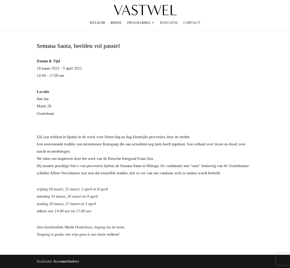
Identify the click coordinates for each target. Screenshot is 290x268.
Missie (116, 22)
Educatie (169, 22)
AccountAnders (66, 261)
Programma (139, 22)
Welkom (97, 22)
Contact (191, 22)
